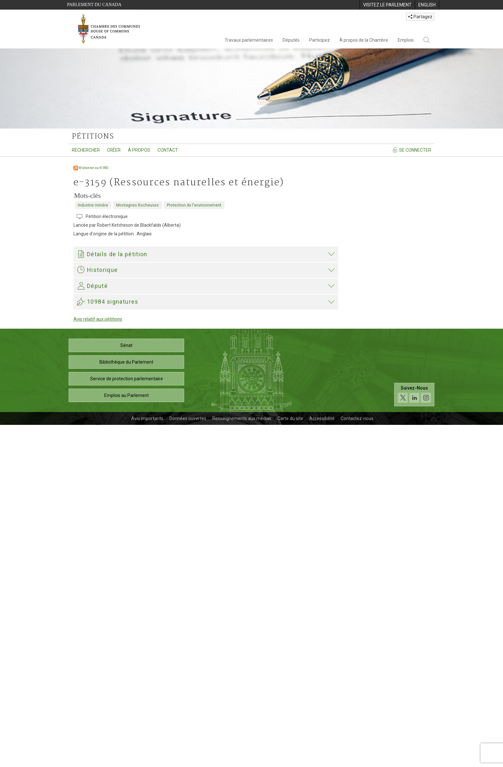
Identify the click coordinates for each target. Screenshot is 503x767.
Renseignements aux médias (241, 760)
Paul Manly (89, 541)
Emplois (406, 40)
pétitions (93, 136)
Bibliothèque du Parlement (126, 704)
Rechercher (86, 150)
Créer (114, 150)
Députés (291, 40)
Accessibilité (322, 760)
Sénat (126, 687)
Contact (168, 150)
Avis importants (147, 760)
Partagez (420, 16)
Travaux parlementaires (249, 40)
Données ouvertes (187, 760)
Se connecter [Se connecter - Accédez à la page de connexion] (411, 150)
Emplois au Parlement (126, 737)
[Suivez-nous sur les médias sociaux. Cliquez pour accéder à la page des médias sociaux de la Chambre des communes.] (414, 736)
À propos (139, 150)
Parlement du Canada (94, 4)
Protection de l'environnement (194, 205)
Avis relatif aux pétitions (97, 661)
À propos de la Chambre (363, 40)
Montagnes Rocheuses (137, 205)
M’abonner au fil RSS (90, 168)
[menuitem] (387, 5)
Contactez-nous (357, 760)
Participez (319, 40)
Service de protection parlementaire (126, 720)
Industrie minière (93, 205)
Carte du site (290, 760)
